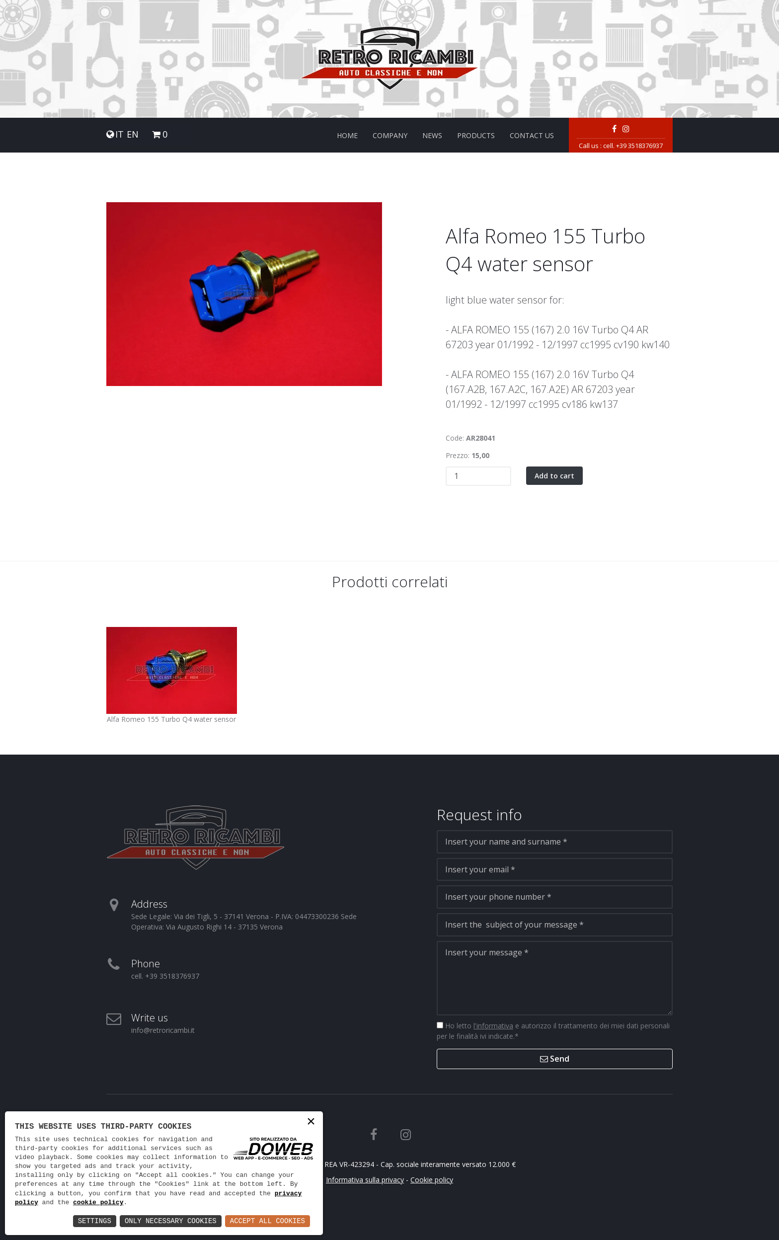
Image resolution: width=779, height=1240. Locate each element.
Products (476, 135)
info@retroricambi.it (163, 1030)
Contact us (532, 135)
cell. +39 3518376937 (633, 145)
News (432, 135)
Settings (94, 1221)
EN (133, 134)
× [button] (311, 1122)
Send (554, 1058)
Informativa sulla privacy (365, 1179)
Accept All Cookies (267, 1221)
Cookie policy (431, 1179)
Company (390, 135)
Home (347, 135)
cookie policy (98, 1202)
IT (119, 134)
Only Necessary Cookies (171, 1221)
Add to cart (554, 475)
